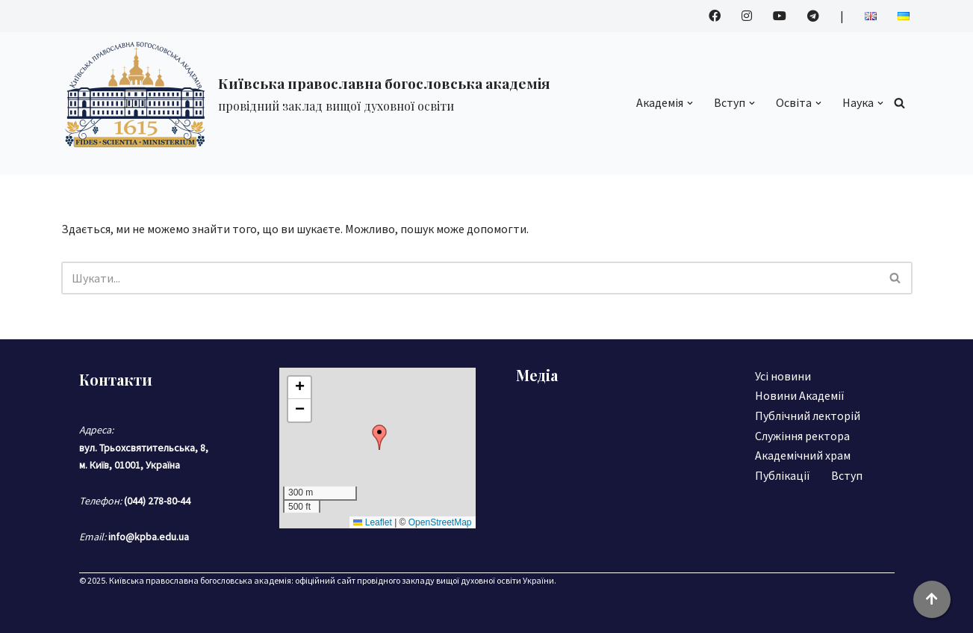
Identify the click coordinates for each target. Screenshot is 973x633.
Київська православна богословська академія (200, 580)
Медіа (537, 375)
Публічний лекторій (807, 415)
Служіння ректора (802, 435)
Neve (74, 613)
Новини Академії (800, 395)
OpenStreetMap (440, 522)
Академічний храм (803, 455)
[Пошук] (899, 102)
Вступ (846, 475)
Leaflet (372, 522)
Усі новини (783, 375)
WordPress (192, 613)
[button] (690, 103)
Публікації (782, 475)
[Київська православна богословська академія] (305, 93)
